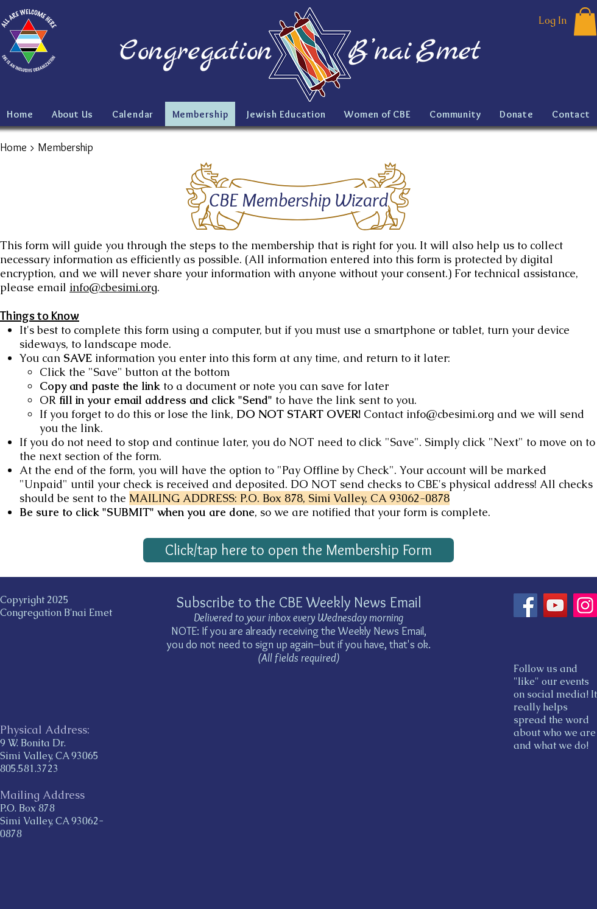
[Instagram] (585, 605)
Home (13, 147)
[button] (585, 21)
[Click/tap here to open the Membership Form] (298, 550)
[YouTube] (555, 605)
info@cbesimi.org (113, 287)
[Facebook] (525, 605)
